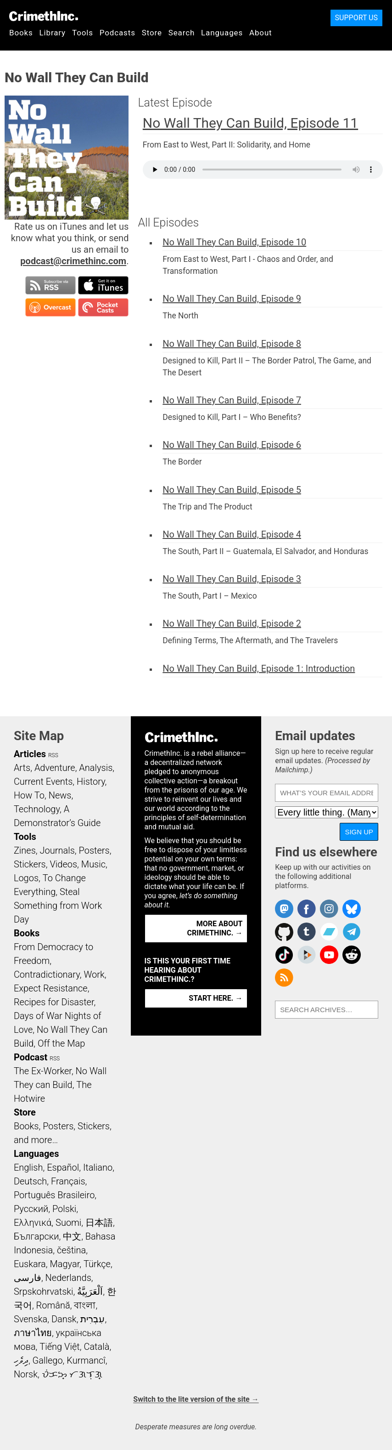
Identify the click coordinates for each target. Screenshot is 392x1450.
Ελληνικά (32, 1222)
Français (68, 1181)
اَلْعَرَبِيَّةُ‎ (90, 1291)
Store (152, 32)
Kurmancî (86, 1360)
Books (21, 32)
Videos (63, 864)
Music (93, 864)
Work (94, 974)
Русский (31, 1208)
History (91, 781)
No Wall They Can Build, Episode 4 (231, 534)
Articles (30, 753)
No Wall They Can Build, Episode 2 (231, 623)
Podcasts (117, 32)
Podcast (30, 1057)
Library (52, 32)
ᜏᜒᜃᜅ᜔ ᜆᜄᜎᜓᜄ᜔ (72, 1374)
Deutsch (30, 1181)
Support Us (356, 17)
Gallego (48, 1360)
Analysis (95, 767)
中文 (72, 1236)
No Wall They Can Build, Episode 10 (234, 242)
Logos (26, 878)
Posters (94, 850)
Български (36, 1236)
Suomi (68, 1222)
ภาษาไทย (33, 1332)
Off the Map (61, 1043)
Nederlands (68, 1277)
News (60, 795)
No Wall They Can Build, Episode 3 (231, 578)
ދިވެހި (21, 1360)
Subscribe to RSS (50, 285)
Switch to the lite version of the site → (195, 1399)
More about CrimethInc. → (215, 928)
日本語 (99, 1222)
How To (29, 795)
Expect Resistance (51, 988)
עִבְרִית (92, 1319)
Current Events (43, 781)
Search (181, 32)
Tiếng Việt (59, 1346)
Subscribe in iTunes (103, 285)
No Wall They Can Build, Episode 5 (231, 489)
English (28, 1167)
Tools (82, 32)
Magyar (65, 1263)
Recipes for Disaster (54, 1002)
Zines (25, 850)
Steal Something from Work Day (58, 905)
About (260, 32)
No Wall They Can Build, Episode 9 (231, 298)
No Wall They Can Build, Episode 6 (231, 444)
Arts (22, 767)
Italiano (97, 1167)
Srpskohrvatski (43, 1291)
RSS (53, 755)
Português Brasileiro (54, 1195)
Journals (57, 850)
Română (53, 1305)
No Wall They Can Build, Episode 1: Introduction (258, 668)
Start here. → (215, 998)
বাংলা (84, 1305)
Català (96, 1346)
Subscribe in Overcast (50, 307)
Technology (37, 809)
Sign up (359, 832)
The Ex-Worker (43, 1070)
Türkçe (97, 1263)
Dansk (64, 1319)
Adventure (54, 767)
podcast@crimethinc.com (73, 260)
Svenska (30, 1319)
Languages (222, 32)
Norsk (26, 1374)
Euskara (30, 1263)
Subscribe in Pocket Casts (103, 307)
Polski (64, 1208)
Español (63, 1167)
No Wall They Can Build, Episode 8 (231, 343)
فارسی (27, 1277)
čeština (71, 1250)
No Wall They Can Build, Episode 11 (250, 123)
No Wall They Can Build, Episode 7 (231, 400)
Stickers (30, 864)
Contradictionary (47, 974)
